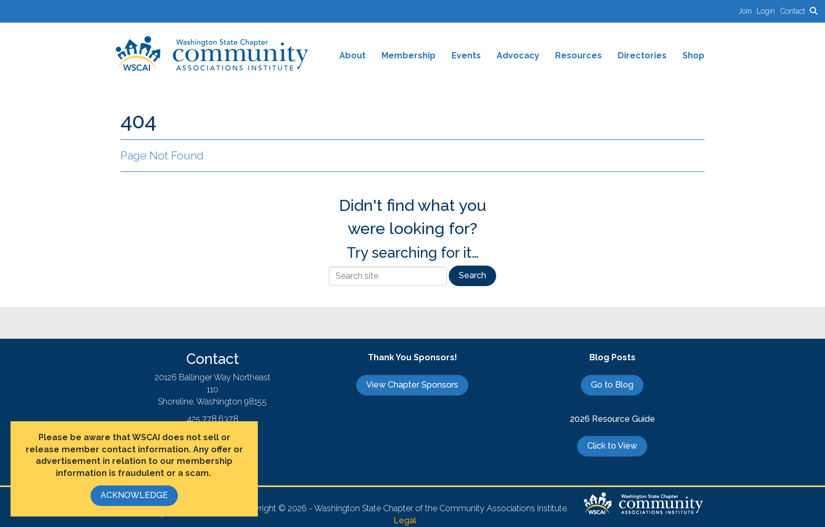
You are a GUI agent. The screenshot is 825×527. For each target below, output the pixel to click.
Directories (642, 55)
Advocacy (518, 55)
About (352, 55)
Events (466, 55)
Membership (408, 55)
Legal (405, 520)
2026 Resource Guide (612, 419)
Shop (693, 55)
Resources (578, 55)
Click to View (612, 446)
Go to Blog (612, 385)
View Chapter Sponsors (412, 385)
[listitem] (747, 11)
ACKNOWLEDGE (134, 495)
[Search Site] (813, 11)
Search (472, 275)
